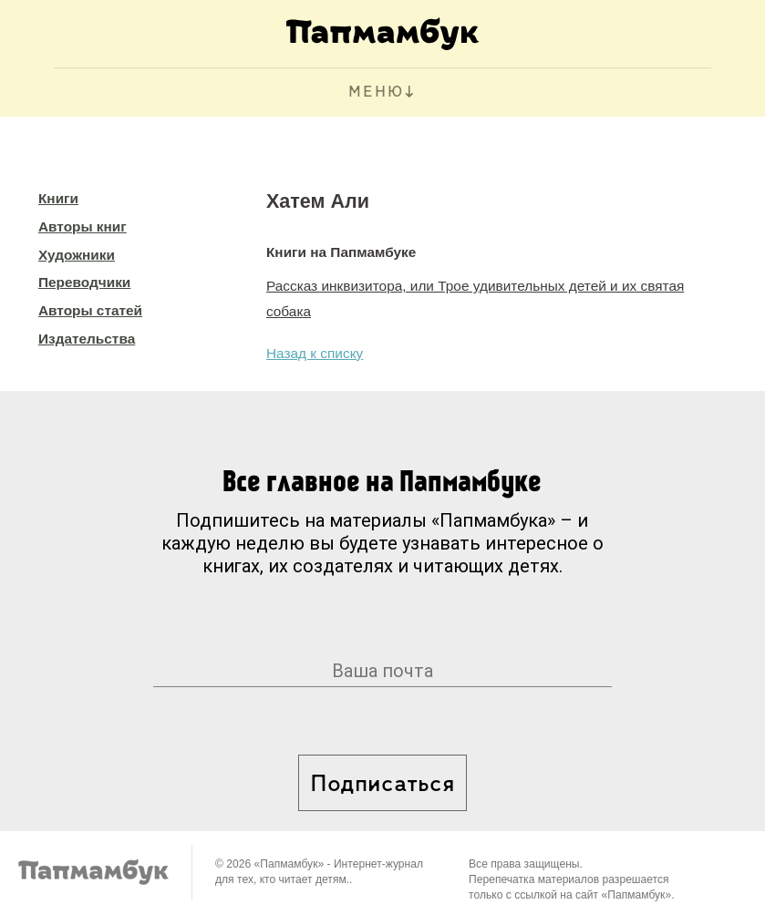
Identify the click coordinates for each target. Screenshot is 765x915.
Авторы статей (90, 310)
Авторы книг (82, 226)
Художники (76, 254)
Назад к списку (314, 353)
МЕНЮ (376, 92)
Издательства (86, 338)
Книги (58, 198)
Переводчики (84, 282)
